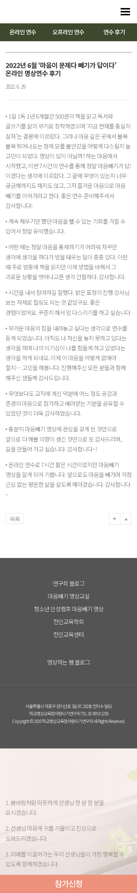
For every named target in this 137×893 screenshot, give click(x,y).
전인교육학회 (68, 621)
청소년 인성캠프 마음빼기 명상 (68, 608)
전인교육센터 (68, 634)
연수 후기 (114, 31)
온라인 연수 (22, 31)
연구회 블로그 (69, 583)
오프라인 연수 (68, 31)
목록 (14, 519)
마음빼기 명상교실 (69, 596)
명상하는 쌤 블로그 (68, 662)
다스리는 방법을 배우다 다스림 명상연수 (40, 11)
